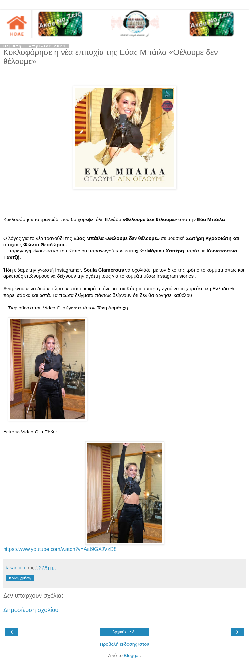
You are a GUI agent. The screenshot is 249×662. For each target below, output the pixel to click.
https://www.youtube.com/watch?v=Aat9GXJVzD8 (60, 549)
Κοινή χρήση (20, 578)
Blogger (132, 655)
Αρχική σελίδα (125, 632)
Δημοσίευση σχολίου (31, 609)
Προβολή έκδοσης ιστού (124, 644)
